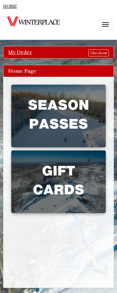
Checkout (98, 52)
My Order (20, 52)
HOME (10, 6)
